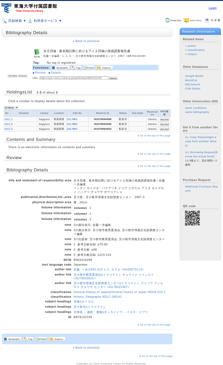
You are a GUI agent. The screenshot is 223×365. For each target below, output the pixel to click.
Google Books (194, 76)
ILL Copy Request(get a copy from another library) (201, 141)
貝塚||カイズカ (84, 301)
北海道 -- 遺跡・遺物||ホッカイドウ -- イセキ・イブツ (111, 312)
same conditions (195, 107)
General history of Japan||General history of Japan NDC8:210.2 (119, 292)
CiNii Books (192, 88)
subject (192, 54)
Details (56, 72)
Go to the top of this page (155, 135)
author (192, 45)
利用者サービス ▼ (44, 21)
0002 (7, 124)
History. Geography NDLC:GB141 (98, 296)
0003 (7, 129)
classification (196, 50)
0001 (7, 119)
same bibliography (197, 112)
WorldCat (191, 80)
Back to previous (87, 41)
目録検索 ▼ (13, 21)
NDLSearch (192, 84)
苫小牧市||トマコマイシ (90, 306)
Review (40, 72)
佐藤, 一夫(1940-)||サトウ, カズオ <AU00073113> (109, 269)
